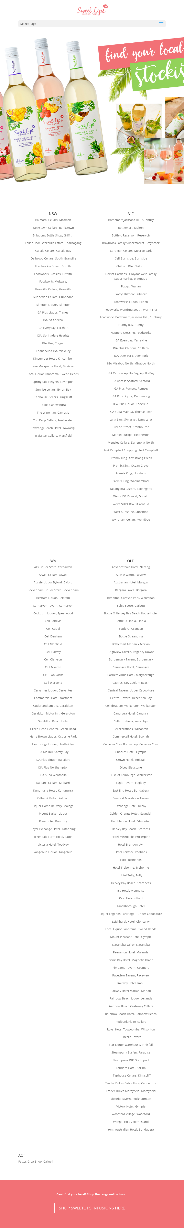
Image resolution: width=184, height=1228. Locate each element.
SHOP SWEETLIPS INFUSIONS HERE (92, 1208)
